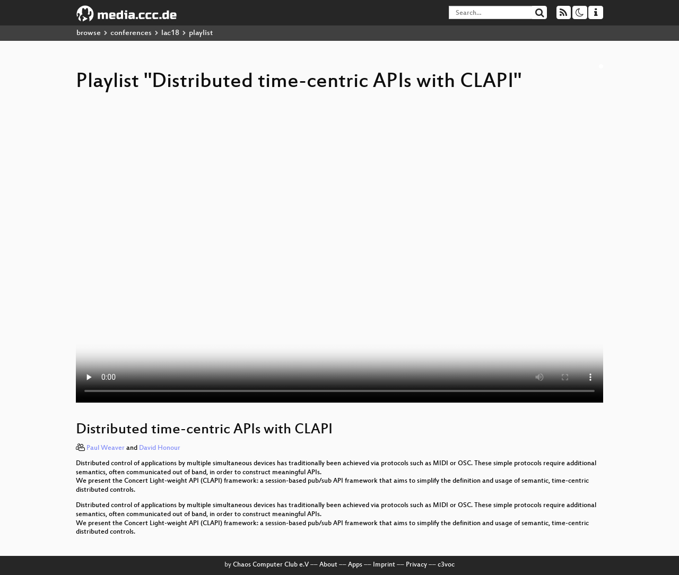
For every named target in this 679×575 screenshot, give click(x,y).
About (328, 565)
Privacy (416, 565)
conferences (131, 33)
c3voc (446, 565)
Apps (355, 565)
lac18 (170, 33)
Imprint (384, 565)
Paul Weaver (105, 448)
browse (88, 33)
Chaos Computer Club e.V (271, 565)
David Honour (159, 448)
